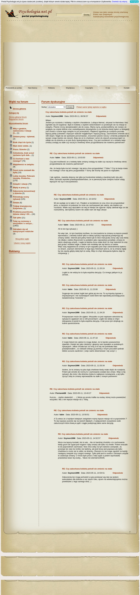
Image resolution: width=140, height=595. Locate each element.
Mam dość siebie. (21, 146)
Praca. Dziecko (20, 149)
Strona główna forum (18, 117)
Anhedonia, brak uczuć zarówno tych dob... (23, 154)
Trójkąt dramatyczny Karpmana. (22, 207)
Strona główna (19, 109)
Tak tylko (17, 218)
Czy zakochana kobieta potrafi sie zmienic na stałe (69, 112)
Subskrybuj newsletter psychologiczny (111, 17)
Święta (16, 202)
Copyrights (89, 88)
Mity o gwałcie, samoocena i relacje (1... (22, 130)
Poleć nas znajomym (102, 14)
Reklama (51, 88)
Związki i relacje (20, 184)
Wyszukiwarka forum (18, 123)
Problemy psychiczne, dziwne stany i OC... (23, 213)
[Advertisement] (30, 53)
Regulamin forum (16, 119)
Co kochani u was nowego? (21, 160)
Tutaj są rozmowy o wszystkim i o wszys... (23, 222)
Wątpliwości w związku (23, 164)
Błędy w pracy (19, 187)
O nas (108, 88)
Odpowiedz (101, 116)
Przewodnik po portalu (14, 88)
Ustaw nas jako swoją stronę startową (110, 12)
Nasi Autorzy (32, 88)
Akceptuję (134, 2)
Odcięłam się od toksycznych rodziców (23, 230)
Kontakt (126, 88)
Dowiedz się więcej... (120, 2)
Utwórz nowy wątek (22, 243)
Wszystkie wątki (22, 239)
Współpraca (70, 88)
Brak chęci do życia (22, 142)
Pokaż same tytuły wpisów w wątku (91, 107)
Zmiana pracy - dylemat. (24, 136)
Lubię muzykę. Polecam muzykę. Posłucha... (24, 177)
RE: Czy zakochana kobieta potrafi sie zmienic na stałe (75, 153)
